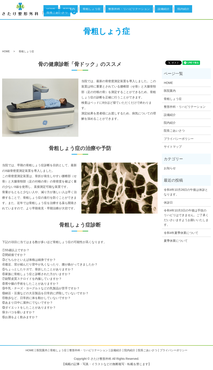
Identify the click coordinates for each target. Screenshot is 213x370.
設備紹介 (165, 14)
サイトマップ (173, 146)
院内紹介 (177, 14)
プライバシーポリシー (179, 138)
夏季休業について (176, 240)
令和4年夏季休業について (181, 233)
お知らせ (170, 168)
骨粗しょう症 (112, 14)
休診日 (168, 202)
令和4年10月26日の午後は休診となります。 (186, 192)
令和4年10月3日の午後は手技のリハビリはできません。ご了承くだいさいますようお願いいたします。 (186, 217)
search (206, 14)
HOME (86, 14)
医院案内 (97, 14)
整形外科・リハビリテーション (139, 14)
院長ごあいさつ (193, 14)
